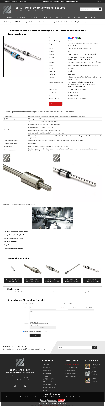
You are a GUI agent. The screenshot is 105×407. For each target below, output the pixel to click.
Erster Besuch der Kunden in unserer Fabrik (95, 365)
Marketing (63, 403)
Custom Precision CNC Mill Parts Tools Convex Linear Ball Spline (83, 44)
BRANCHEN (47, 17)
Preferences (55, 403)
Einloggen (14, 1)
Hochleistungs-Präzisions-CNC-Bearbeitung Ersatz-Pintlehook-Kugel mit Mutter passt (32, 280)
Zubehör (43, 327)
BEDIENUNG (34, 17)
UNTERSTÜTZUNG (74, 17)
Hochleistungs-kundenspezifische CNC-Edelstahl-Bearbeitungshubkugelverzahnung (52, 280)
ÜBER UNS (21, 17)
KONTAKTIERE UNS (49, 385)
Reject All (43, 400)
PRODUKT (59, 17)
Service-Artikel (45, 331)
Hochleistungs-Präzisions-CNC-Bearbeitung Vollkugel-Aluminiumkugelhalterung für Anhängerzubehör (13, 280)
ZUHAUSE (9, 17)
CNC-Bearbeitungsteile (23, 22)
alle (12, 22)
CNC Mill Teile (18, 292)
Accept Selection (52, 400)
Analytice (49, 403)
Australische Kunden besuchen (94, 379)
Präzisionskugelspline (84, 292)
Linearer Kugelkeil (50, 292)
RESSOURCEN (90, 17)
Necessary (42, 403)
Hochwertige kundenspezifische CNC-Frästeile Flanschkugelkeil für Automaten (92, 280)
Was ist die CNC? (49, 388)
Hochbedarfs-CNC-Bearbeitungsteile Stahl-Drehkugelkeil (72, 280)
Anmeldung (22, 1)
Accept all (61, 400)
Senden (35, 335)
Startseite (7, 22)
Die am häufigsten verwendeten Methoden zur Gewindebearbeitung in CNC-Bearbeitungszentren (96, 372)
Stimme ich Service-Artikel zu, (35, 331)
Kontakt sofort (55, 104)
